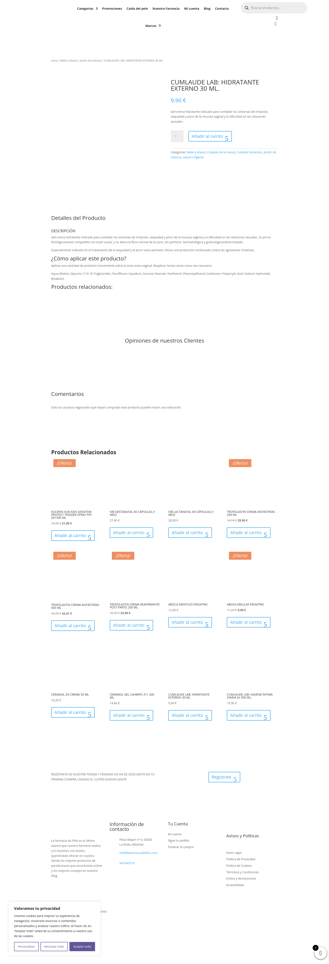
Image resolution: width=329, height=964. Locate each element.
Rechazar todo (54, 946)
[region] (54, 928)
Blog (207, 8)
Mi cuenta (191, 8)
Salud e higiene (193, 157)
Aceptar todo (82, 946)
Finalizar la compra (181, 847)
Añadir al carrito (207, 136)
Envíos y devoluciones (241, 878)
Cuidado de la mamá (221, 152)
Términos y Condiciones (242, 872)
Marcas (150, 26)
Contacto (222, 8)
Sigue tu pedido (178, 840)
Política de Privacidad (240, 859)
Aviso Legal (233, 853)
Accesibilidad (235, 885)
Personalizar (26, 946)
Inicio (54, 60)
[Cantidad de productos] (177, 136)
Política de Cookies (239, 866)
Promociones (112, 8)
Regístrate (221, 777)
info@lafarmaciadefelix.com (138, 853)
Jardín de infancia (91, 60)
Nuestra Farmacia (166, 8)
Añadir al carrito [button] (70, 535)
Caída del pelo (137, 8)
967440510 (126, 863)
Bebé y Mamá (68, 60)
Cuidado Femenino (249, 152)
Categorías (85, 8)
